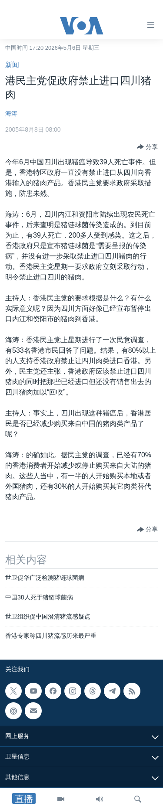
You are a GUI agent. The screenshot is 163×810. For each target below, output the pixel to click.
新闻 (12, 64)
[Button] (147, 147)
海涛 (11, 113)
